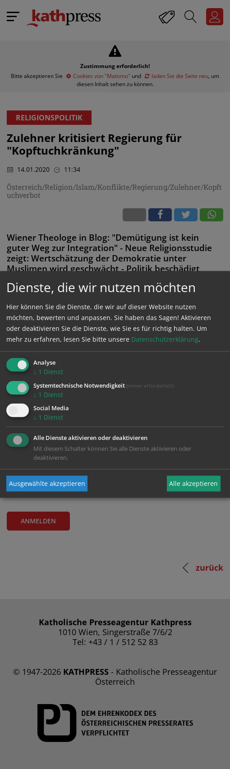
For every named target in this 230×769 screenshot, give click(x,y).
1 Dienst (48, 371)
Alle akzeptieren (193, 483)
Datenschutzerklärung (164, 339)
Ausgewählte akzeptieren (47, 483)
